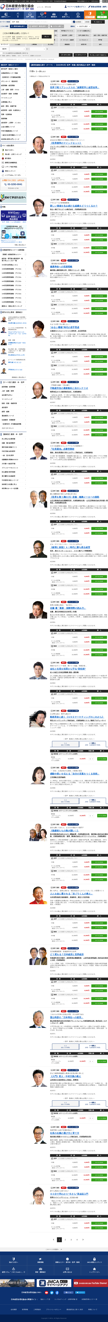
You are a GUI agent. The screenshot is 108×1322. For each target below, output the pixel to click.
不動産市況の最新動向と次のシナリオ (69, 388)
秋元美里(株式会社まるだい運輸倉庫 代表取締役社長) (70, 834)
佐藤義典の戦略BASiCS (10, 459)
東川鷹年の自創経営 (8, 476)
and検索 (78, 22)
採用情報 (25, 1309)
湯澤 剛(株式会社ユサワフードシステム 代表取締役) (86, 836)
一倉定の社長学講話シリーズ (11, 135)
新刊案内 (6, 158)
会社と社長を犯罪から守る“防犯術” (68, 669)
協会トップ (44, 1299)
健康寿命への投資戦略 (61, 266)
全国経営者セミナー (88, 1299)
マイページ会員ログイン (75, 7)
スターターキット (8, 428)
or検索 (87, 22)
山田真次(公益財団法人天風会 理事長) (64, 1080)
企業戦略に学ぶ (6, 102)
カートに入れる (99, 111)
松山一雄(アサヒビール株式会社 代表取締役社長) (68, 209)
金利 (100, 44)
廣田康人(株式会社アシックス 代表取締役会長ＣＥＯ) (70, 91)
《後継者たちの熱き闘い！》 (64, 830)
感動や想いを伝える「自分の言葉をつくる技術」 (75, 773)
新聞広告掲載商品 (9, 162)
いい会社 (17, 44)
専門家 (100, 40)
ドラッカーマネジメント (10, 468)
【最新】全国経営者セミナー (11, 254)
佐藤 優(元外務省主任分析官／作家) (63, 611)
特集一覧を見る (21, 245)
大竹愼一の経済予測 (8, 463)
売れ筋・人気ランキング (12, 154)
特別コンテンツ (9, 171)
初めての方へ (8, 150)
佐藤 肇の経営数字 (8, 443)
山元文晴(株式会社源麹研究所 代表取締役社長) (67, 500)
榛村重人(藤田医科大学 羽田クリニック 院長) (67, 270)
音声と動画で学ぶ (83, 35)
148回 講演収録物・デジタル (11, 277)
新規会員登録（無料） (98, 7)
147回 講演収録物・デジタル (11, 281)
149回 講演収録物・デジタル (11, 273)
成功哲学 (5, 407)
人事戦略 (34, 44)
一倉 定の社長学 (8, 455)
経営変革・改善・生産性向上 (11, 110)
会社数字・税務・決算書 (9, 94)
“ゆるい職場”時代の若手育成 (64, 327)
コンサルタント (83, 40)
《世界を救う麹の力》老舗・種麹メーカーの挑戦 (74, 497)
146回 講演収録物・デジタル (11, 285)
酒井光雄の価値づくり (9, 447)
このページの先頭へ (54, 1249)
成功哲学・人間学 (67, 35)
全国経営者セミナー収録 (9, 73)
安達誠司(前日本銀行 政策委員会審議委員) (66, 958)
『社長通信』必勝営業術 (62, 449)
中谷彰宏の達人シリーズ (10, 480)
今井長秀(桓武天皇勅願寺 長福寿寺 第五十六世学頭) (70, 897)
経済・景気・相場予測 (100, 35)
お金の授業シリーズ (8, 127)
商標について (92, 1309)
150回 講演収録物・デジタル (11, 269)
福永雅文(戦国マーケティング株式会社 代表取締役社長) (70, 1136)
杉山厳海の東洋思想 (8, 472)
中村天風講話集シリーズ (9, 131)
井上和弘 (50, 44)
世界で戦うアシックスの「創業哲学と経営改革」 (74, 87)
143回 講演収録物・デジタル (11, 298)
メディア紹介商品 (9, 167)
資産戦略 (4, 118)
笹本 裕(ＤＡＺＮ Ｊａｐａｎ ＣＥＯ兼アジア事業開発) (71, 551)
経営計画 (83, 44)
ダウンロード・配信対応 (9, 81)
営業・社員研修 (6, 114)
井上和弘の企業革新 (8, 439)
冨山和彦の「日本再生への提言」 (66, 1017)
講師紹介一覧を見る (19, 377)
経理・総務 (5, 411)
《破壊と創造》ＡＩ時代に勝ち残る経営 (70, 547)
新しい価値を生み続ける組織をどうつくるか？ (74, 206)
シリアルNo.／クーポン (11, 175)
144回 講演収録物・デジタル (11, 294)
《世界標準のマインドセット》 (66, 143)
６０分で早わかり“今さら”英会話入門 (69, 1194)
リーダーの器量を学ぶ (83, 31)
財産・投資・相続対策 (9, 403)
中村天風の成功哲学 (8, 451)
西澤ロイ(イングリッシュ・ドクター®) (64, 1197)
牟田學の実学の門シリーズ (10, 139)
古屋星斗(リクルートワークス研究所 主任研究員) (68, 331)
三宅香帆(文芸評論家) (58, 777)
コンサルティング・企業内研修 (64, 1299)
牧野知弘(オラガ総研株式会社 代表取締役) (66, 392)
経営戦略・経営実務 (8, 85)
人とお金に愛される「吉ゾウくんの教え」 (71, 893)
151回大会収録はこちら (10, 265)
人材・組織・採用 (8, 391)
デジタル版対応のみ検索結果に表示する (15, 53)
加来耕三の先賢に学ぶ (9, 484)
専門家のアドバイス (67, 31)
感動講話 (67, 44)
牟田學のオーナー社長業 (10, 488)
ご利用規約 (37, 1309)
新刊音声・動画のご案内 (9, 69)
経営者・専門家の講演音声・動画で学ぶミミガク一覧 (12, 259)
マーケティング (6, 98)
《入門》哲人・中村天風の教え (65, 1076)
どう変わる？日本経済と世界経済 (67, 954)
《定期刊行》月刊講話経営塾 (11, 77)
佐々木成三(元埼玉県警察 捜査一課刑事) (64, 672)
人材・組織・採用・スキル (10, 89)
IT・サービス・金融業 (67, 40)
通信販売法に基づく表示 (74, 1309)
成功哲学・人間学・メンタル (11, 123)
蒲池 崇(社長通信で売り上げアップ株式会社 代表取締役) (71, 452)
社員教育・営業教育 (8, 420)
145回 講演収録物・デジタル (11, 289)
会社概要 (14, 1309)
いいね (68, 1292)
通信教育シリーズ (8, 416)
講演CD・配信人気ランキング (12, 306)
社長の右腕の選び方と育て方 (64, 1133)
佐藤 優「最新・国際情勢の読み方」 (68, 608)
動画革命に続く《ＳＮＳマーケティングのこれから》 (77, 717)
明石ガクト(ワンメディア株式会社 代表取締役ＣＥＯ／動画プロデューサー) (78, 720)
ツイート (80, 1292)
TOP (1, 59)
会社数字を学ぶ (7, 395)
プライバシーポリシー (53, 1309)
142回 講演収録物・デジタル (11, 302)
